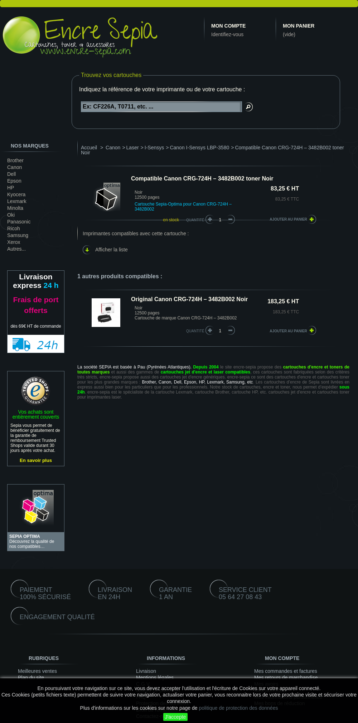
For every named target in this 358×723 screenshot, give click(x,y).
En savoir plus (36, 460)
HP (10, 188)
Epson (14, 181)
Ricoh (13, 228)
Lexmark (16, 201)
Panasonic (18, 222)
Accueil (89, 147)
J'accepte (175, 717)
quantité (195, 331)
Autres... (16, 249)
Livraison (146, 671)
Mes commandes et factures (285, 671)
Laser (132, 147)
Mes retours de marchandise (286, 677)
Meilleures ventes (37, 671)
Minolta (15, 208)
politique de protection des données (238, 708)
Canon (14, 167)
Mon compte (228, 26)
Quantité (195, 220)
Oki (11, 215)
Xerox (13, 242)
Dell (11, 174)
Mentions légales (155, 677)
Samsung (17, 235)
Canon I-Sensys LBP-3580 (199, 147)
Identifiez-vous (227, 34)
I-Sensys (154, 147)
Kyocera (16, 194)
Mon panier (298, 26)
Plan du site (31, 677)
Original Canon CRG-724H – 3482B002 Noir (189, 299)
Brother (15, 160)
